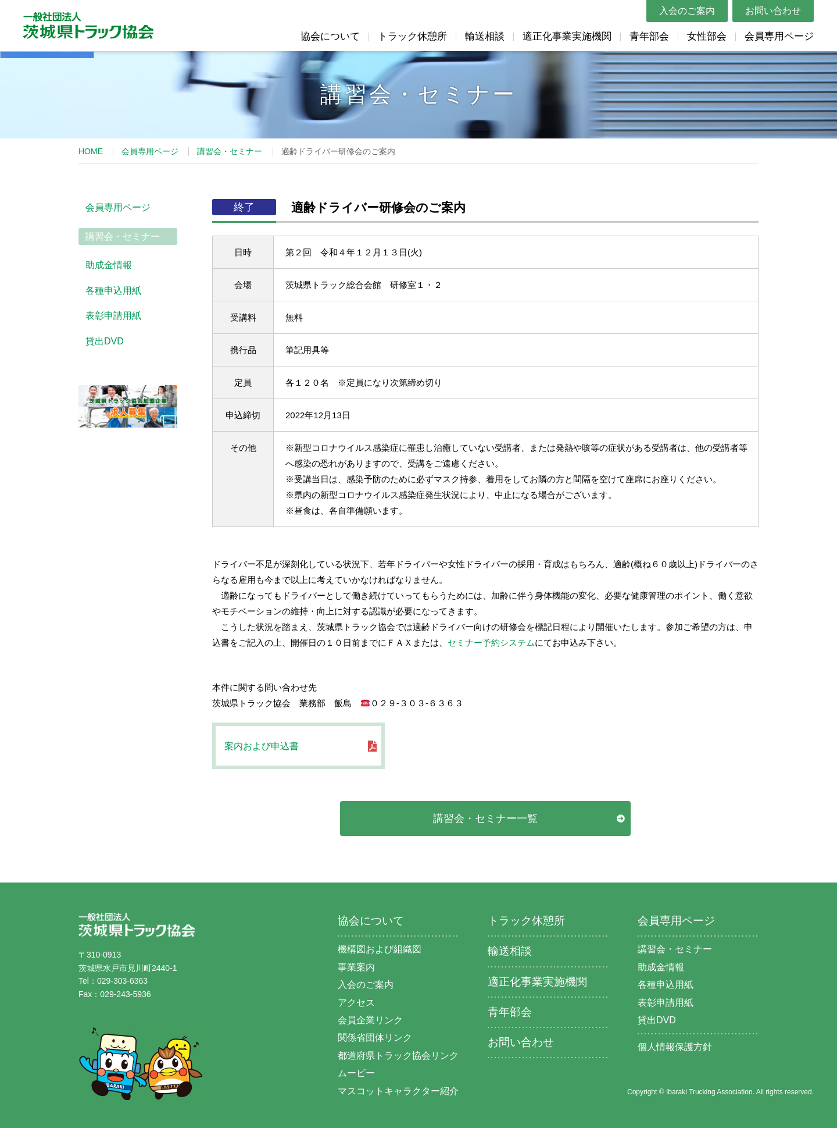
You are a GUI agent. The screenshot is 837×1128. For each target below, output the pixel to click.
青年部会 (649, 36)
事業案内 (356, 967)
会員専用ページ (779, 36)
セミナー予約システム (491, 642)
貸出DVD (104, 341)
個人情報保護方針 (675, 1047)
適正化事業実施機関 (567, 36)
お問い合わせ (773, 11)
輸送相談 (485, 36)
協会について (330, 36)
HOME (90, 151)
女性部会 (707, 36)
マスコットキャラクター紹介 (398, 1091)
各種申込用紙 (113, 291)
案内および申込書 (261, 746)
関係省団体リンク (375, 1037)
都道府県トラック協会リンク (398, 1056)
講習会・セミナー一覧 (485, 818)
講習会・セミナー (229, 151)
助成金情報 (108, 265)
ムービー (356, 1073)
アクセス (356, 1003)
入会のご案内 (687, 11)
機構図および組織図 (379, 949)
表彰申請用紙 (113, 316)
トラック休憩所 (412, 36)
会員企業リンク (370, 1020)
